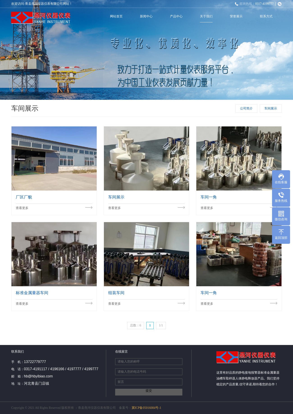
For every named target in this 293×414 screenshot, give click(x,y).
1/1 (161, 325)
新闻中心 (147, 16)
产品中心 (177, 16)
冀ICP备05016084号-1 (146, 407)
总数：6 (135, 325)
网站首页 (117, 16)
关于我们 (207, 16)
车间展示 (271, 108)
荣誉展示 (237, 16)
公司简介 (246, 108)
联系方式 (267, 16)
